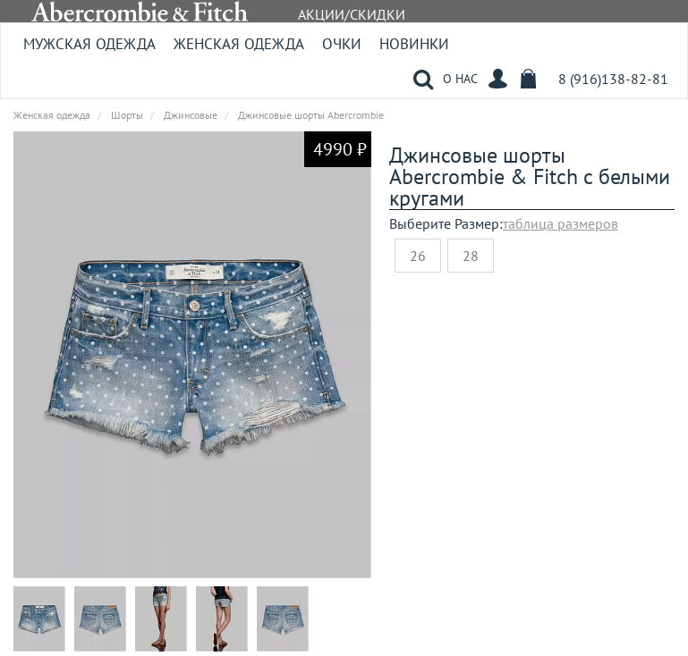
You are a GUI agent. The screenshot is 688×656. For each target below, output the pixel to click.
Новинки (414, 44)
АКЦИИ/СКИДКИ (351, 14)
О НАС (460, 79)
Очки (341, 44)
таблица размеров (560, 223)
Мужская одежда (89, 44)
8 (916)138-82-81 (613, 79)
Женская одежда (239, 44)
